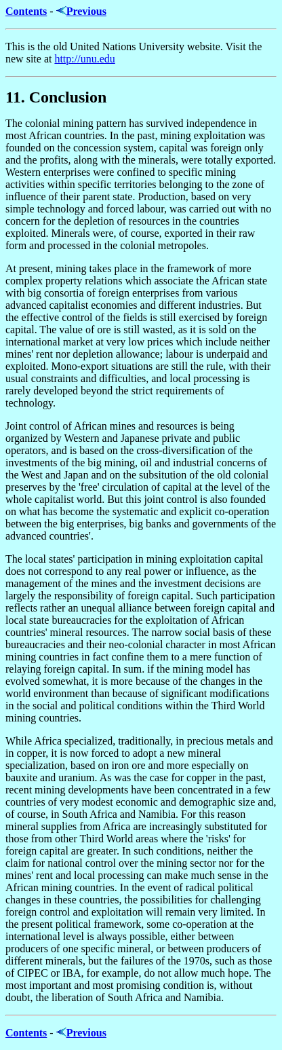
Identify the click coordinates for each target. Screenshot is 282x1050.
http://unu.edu (84, 58)
